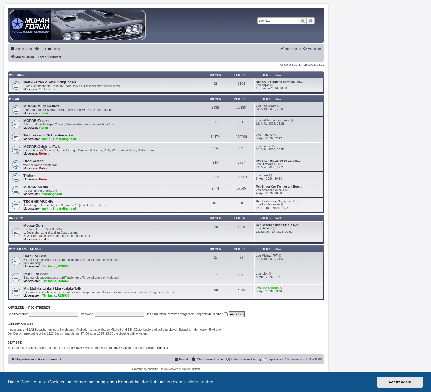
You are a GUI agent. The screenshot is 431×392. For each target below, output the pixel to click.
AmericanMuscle (273, 189)
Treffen (29, 176)
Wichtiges (17, 74)
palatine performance (276, 120)
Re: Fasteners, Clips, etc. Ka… (278, 201)
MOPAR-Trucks (36, 121)
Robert (43, 153)
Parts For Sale (35, 274)
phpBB (152, 369)
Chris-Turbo (270, 288)
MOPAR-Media (35, 187)
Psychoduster (271, 204)
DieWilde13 (269, 164)
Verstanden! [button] (400, 382)
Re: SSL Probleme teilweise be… (279, 81)
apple (265, 85)
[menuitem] (40, 48)
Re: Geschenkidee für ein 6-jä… (278, 225)
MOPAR (14, 98)
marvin (266, 146)
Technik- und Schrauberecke (48, 135)
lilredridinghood (64, 139)
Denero (267, 228)
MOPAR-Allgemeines (41, 106)
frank (265, 175)
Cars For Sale (35, 256)
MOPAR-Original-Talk (41, 146)
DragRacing (33, 161)
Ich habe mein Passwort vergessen (170, 314)
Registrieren (39, 307)
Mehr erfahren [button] (202, 382)
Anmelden (16, 307)
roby (264, 273)
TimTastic (49, 266)
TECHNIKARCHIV (38, 201)
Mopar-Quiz (33, 225)
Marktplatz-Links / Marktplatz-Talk (52, 288)
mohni (43, 113)
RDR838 (63, 266)
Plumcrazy (269, 105)
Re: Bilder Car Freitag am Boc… (279, 186)
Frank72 (267, 134)
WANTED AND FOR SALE (25, 248)
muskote (45, 239)
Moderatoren (47, 89)
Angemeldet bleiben (211, 314)
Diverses (16, 218)
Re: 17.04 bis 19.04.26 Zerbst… (278, 160)
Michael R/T (270, 255)
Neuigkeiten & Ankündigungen (49, 82)
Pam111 (162, 347)
